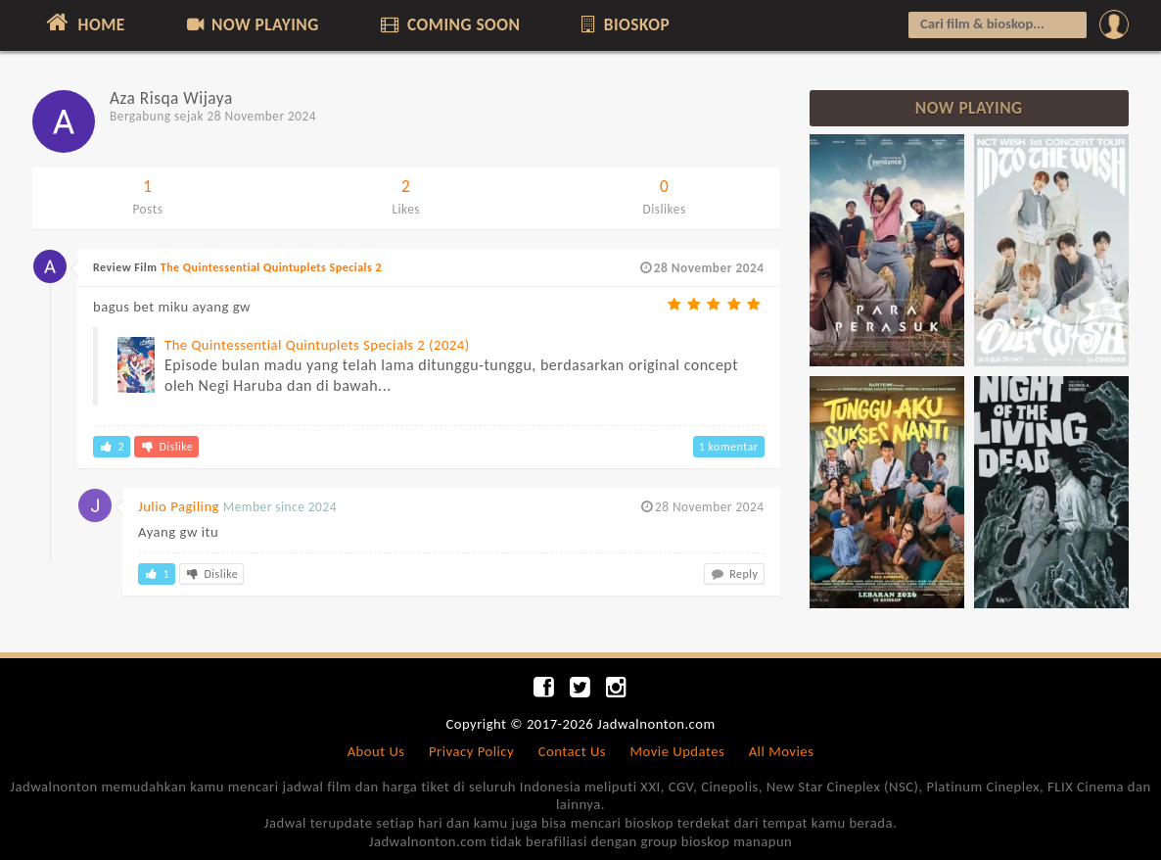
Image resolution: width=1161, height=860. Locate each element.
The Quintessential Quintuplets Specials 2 (271, 267)
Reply (734, 574)
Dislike (166, 447)
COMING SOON (448, 24)
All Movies (781, 751)
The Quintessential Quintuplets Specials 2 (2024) (317, 345)
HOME (83, 22)
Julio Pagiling (178, 506)
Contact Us (572, 751)
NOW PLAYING (251, 24)
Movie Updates (676, 751)
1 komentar (729, 447)
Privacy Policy (471, 751)
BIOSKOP (624, 24)
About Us (376, 751)
